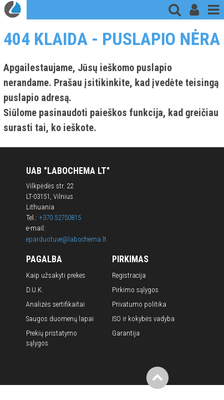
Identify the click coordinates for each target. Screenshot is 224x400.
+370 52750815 (60, 217)
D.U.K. (34, 290)
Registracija (129, 275)
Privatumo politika (139, 304)
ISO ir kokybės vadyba (143, 318)
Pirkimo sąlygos (135, 290)
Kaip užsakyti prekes (55, 275)
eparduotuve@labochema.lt (66, 239)
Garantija (126, 333)
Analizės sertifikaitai (55, 304)
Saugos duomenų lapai (60, 318)
